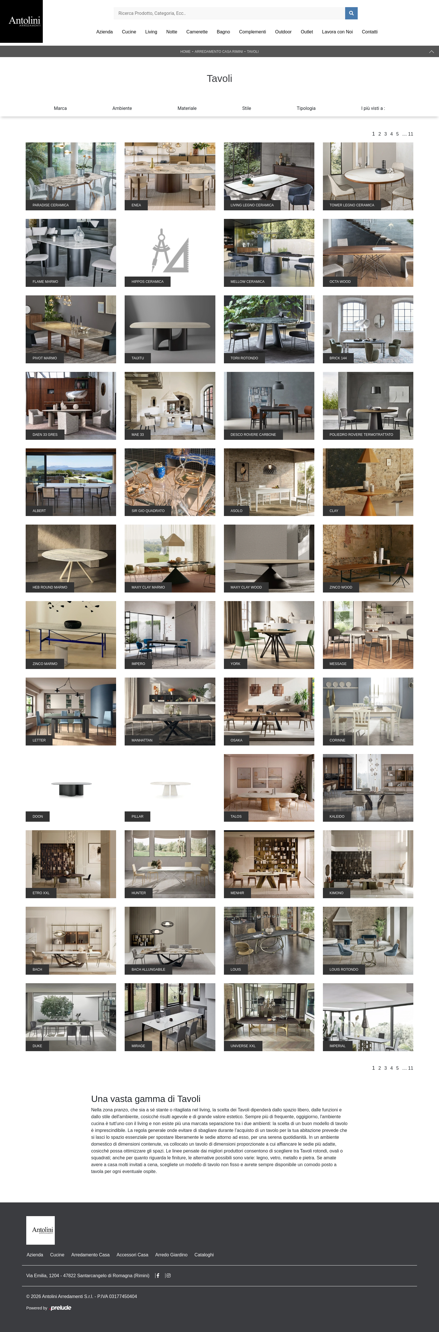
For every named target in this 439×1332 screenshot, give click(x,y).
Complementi (252, 31)
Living (151, 31)
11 (410, 134)
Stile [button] (246, 108)
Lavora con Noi (337, 31)
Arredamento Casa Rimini (219, 52)
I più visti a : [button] (373, 108)
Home (185, 52)
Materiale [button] (187, 108)
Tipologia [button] (306, 108)
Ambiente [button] (122, 108)
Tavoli (253, 52)
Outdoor (283, 31)
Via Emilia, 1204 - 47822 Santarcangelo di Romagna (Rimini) (87, 1275)
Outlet (307, 31)
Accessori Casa (131, 1254)
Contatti (370, 31)
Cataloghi (203, 1254)
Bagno (223, 31)
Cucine (129, 31)
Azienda (104, 31)
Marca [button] (60, 108)
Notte (171, 31)
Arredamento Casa (90, 1254)
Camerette (197, 31)
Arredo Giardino (170, 1254)
